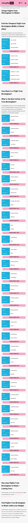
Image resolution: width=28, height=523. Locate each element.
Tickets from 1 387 (14, 365)
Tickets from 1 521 (14, 208)
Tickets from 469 (14, 329)
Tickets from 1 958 (14, 172)
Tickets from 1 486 (14, 281)
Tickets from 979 (14, 196)
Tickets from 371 (14, 67)
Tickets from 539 (14, 341)
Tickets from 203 (14, 147)
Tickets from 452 (14, 353)
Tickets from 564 (14, 414)
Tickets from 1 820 (14, 244)
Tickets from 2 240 (14, 317)
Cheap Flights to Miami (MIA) (20, 6)
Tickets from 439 (14, 268)
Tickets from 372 (14, 51)
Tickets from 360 (14, 135)
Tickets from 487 (14, 220)
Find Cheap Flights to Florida (7, 6)
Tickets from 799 (14, 462)
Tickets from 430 (14, 450)
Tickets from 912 (14, 305)
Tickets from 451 (14, 426)
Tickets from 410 (14, 474)
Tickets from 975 (14, 256)
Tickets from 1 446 (14, 232)
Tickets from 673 (14, 377)
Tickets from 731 (14, 389)
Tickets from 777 (14, 293)
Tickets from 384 (14, 123)
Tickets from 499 (14, 438)
